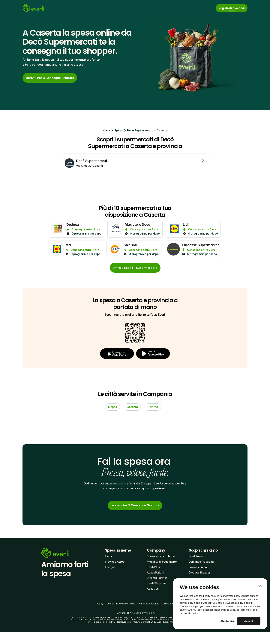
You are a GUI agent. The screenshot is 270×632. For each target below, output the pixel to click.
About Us (153, 588)
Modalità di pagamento (162, 561)
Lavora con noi (198, 567)
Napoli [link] (112, 407)
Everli (108, 556)
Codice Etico (168, 603)
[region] (220, 603)
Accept (248, 621)
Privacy (99, 603)
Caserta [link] (132, 407)
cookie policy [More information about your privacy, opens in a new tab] (191, 613)
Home (106, 130)
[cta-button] (135, 268)
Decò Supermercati (139, 130)
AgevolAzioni (155, 572)
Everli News (196, 556)
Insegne (110, 567)
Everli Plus (153, 567)
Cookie (109, 603)
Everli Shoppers (156, 583)
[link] (49, 78)
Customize (228, 621)
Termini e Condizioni (148, 603)
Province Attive (114, 562)
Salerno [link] (153, 407)
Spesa (118, 130)
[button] (117, 353)
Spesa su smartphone (161, 556)
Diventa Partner (157, 577)
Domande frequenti (201, 561)
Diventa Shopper (199, 572)
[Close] (260, 586)
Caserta (162, 130)
